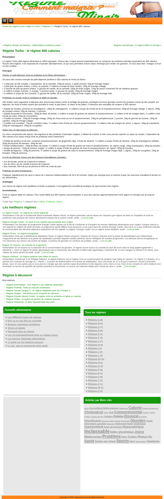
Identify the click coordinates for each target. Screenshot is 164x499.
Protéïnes (50, 201)
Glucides (138, 420)
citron (105, 413)
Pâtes (124, 437)
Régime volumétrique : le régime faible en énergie (137, 45)
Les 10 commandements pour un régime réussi (33, 335)
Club (111, 412)
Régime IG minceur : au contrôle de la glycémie (24, 245)
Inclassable (97, 431)
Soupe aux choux (105, 441)
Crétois (87, 417)
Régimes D (94, 330)
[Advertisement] (82, 35)
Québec (132, 436)
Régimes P (94, 370)
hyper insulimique (136, 424)
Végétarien (153, 441)
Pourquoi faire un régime (21, 331)
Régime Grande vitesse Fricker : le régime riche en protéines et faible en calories (43, 296)
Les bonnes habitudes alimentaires (26, 338)
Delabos (108, 416)
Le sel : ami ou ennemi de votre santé (28, 346)
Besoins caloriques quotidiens (24, 324)
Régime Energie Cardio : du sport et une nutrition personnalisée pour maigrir (37, 222)
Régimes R (94, 373)
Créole (152, 413)
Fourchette (125, 421)
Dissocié (131, 416)
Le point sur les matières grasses (25, 342)
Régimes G (94, 341)
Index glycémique (122, 432)
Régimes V (94, 384)
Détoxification (92, 420)
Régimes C (94, 327)
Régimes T (47, 26)
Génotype (111, 424)
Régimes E (94, 334)
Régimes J (93, 352)
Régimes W (94, 387)
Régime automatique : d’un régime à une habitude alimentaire (34, 285)
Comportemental (128, 412)
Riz (150, 436)
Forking (117, 421)
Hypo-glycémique (113, 427)
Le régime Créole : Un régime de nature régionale (25, 213)
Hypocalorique (133, 426)
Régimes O (94, 366)
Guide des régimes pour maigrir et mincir (82, 6)
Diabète (118, 416)
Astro (86, 408)
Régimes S (94, 377)
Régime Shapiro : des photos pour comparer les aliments (32, 293)
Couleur (146, 413)
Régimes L (93, 355)
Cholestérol (93, 412)
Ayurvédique (96, 408)
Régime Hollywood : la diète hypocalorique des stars (30, 302)
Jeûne (139, 432)
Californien (123, 408)
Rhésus (143, 436)
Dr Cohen (143, 417)
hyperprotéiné (93, 426)
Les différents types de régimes (24, 317)
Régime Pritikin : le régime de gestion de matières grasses (33, 299)
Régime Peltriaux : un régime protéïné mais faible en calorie (30, 256)
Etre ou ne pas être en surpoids (24, 321)
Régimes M (94, 359)
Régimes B (94, 323)
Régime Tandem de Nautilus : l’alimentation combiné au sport (32, 45)
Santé (89, 441)
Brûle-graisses (111, 408)
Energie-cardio (108, 421)
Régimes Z (93, 391)
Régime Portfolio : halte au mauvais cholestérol (28, 287)
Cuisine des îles (97, 417)
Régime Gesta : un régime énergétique (20, 233)
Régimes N (94, 362)
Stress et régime (16, 328)
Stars (132, 441)
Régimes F (93, 337)
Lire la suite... (88, 218)
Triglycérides (140, 441)
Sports (59, 201)
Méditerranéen (93, 436)
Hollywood (120, 424)
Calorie (41, 201)
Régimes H (94, 345)
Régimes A (94, 320)
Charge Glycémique (150, 408)
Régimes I (93, 348)
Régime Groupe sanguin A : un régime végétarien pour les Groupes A (38, 290)
